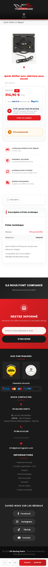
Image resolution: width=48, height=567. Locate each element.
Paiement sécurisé (24, 462)
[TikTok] (24, 529)
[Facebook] (24, 513)
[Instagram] (24, 522)
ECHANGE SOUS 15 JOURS (22, 170)
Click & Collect (24, 486)
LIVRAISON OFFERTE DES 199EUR (25, 148)
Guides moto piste (24, 490)
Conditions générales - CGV (24, 466)
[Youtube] (24, 537)
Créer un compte (24, 118)
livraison (24, 470)
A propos (24, 482)
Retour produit (24, 478)
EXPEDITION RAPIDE (20, 181)
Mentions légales (24, 474)
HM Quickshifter (36, 232)
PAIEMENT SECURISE (20, 159)
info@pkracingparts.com (21, 448)
